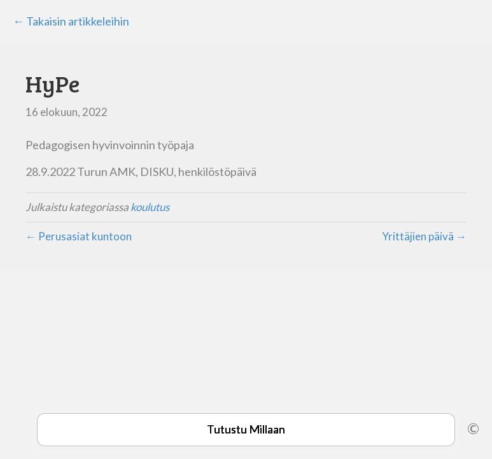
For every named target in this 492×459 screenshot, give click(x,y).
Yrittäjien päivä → (424, 236)
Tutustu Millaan (246, 429)
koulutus (149, 207)
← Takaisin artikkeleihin (71, 21)
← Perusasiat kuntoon (78, 236)
